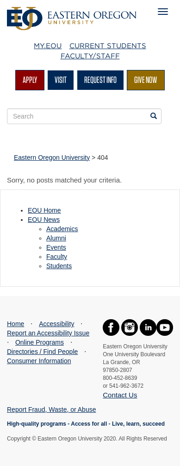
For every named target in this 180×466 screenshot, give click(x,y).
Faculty (56, 256)
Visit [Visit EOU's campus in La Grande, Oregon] (61, 79)
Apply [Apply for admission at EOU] (30, 79)
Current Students (107, 46)
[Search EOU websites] (153, 116)
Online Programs (39, 342)
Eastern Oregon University (52, 157)
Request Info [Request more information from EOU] (100, 79)
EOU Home (44, 210)
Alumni (56, 238)
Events (56, 247)
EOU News (44, 219)
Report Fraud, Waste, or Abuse (51, 409)
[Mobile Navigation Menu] (163, 11)
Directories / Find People (42, 351)
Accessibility (56, 323)
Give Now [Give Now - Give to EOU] (145, 79)
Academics (62, 229)
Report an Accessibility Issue (48, 333)
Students (59, 266)
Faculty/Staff (90, 56)
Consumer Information (39, 361)
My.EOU (48, 46)
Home (15, 323)
